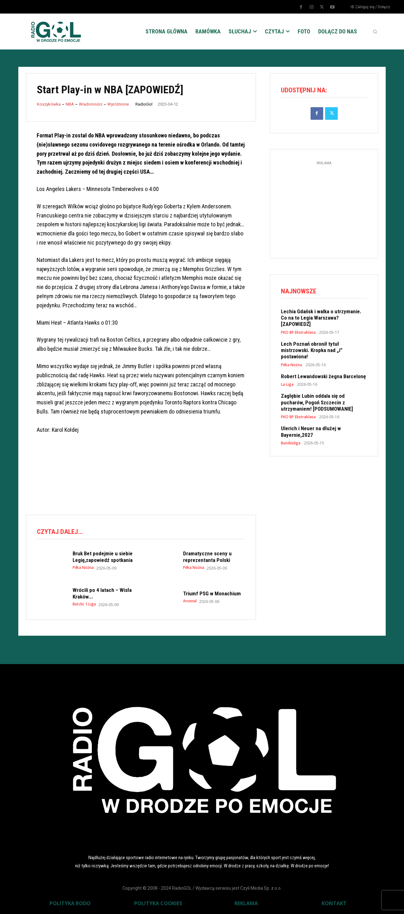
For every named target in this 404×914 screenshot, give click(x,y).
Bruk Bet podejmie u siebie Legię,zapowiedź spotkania (103, 556)
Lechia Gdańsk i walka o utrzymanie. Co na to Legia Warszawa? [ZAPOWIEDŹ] (321, 317)
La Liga (287, 384)
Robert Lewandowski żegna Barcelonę (323, 376)
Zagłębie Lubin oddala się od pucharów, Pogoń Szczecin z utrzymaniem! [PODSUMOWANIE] (317, 402)
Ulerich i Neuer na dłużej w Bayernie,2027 (311, 431)
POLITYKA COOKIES (158, 903)
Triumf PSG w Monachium (212, 593)
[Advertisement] (141, 483)
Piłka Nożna (83, 568)
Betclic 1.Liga (84, 604)
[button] (375, 31)
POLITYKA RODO (70, 903)
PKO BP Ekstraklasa (298, 332)
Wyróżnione (118, 104)
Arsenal (190, 601)
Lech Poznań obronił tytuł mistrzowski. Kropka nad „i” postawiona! (311, 350)
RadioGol (143, 104)
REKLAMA (246, 903)
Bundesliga (290, 443)
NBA (70, 104)
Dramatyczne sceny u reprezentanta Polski (207, 556)
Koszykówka (49, 104)
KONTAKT (334, 903)
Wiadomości (90, 104)
